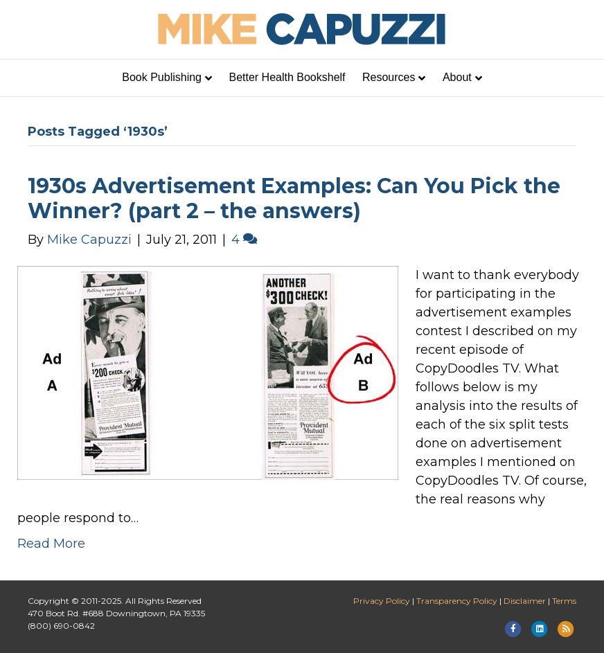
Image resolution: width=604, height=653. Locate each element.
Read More (51, 543)
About (457, 77)
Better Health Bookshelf (287, 77)
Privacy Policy (381, 601)
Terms (564, 601)
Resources (388, 77)
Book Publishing (162, 77)
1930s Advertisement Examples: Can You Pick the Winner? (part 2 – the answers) (294, 198)
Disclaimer (525, 601)
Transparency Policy (456, 601)
